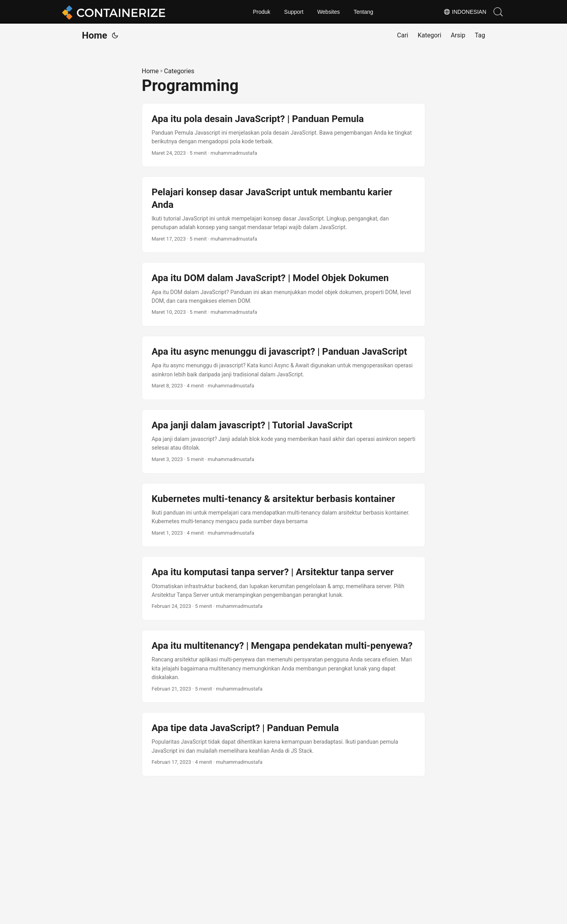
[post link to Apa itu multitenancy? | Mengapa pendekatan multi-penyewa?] (283, 666)
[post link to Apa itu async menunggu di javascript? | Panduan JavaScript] (283, 368)
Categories (179, 71)
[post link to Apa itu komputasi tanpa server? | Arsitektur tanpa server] (283, 588)
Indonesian (464, 11)
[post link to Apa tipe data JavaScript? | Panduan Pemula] (283, 744)
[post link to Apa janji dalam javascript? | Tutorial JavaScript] (283, 441)
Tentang (363, 12)
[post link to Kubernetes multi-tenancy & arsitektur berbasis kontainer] (283, 515)
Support (294, 12)
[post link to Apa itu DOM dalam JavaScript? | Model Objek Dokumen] (283, 294)
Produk (261, 12)
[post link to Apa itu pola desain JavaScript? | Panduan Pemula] (283, 135)
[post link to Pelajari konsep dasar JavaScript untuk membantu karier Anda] (283, 214)
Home (94, 35)
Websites (328, 12)
